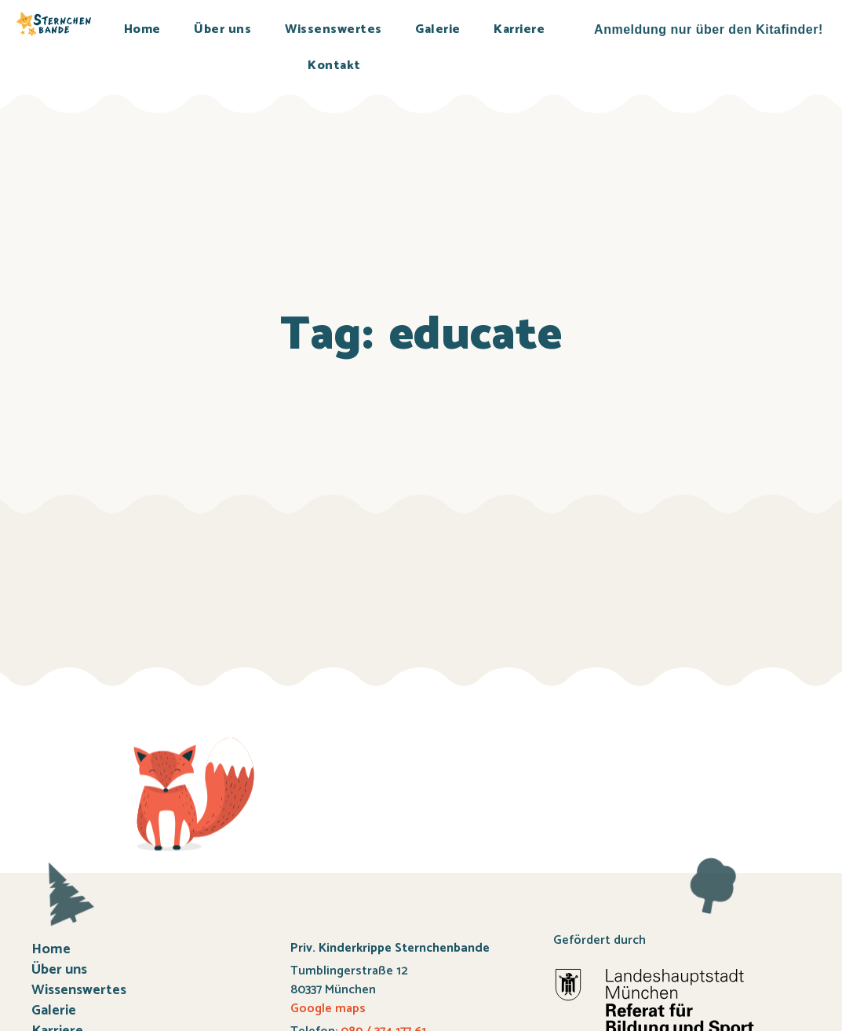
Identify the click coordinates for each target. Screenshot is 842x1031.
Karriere (519, 29)
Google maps (328, 1008)
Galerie (438, 29)
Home (142, 29)
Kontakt (334, 65)
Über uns (222, 29)
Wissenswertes (333, 29)
